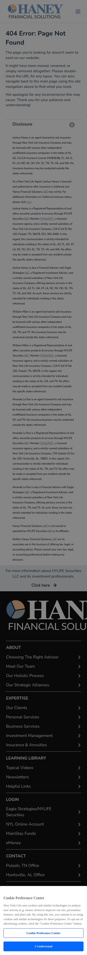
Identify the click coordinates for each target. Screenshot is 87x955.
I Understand (43, 946)
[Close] (81, 891)
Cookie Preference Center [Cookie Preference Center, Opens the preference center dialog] (43, 933)
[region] (43, 920)
